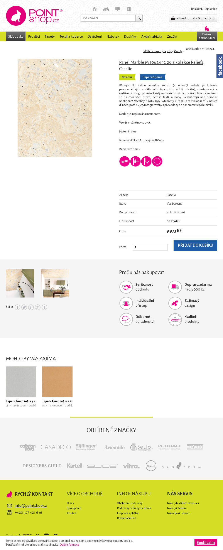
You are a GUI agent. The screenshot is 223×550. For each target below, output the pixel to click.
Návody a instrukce (178, 513)
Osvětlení (95, 36)
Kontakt (72, 513)
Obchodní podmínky (129, 503)
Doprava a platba (128, 513)
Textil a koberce (71, 36)
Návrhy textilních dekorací (183, 503)
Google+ (38, 307)
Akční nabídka (151, 36)
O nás (70, 503)
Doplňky (130, 36)
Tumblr (44, 307)
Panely (178, 51)
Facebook (17, 307)
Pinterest (31, 307)
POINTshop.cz (34, 15)
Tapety (50, 36)
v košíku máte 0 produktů (196, 18)
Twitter (24, 307)
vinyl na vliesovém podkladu (23, 405)
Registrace (210, 8)
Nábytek (112, 36)
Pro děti (34, 36)
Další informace (69, 544)
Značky (172, 36)
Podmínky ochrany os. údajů (134, 508)
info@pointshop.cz (31, 505)
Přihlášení (195, 8)
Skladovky (15, 36)
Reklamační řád (126, 518)
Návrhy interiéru (177, 508)
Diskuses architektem (207, 36)
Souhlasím (206, 542)
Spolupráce (74, 508)
